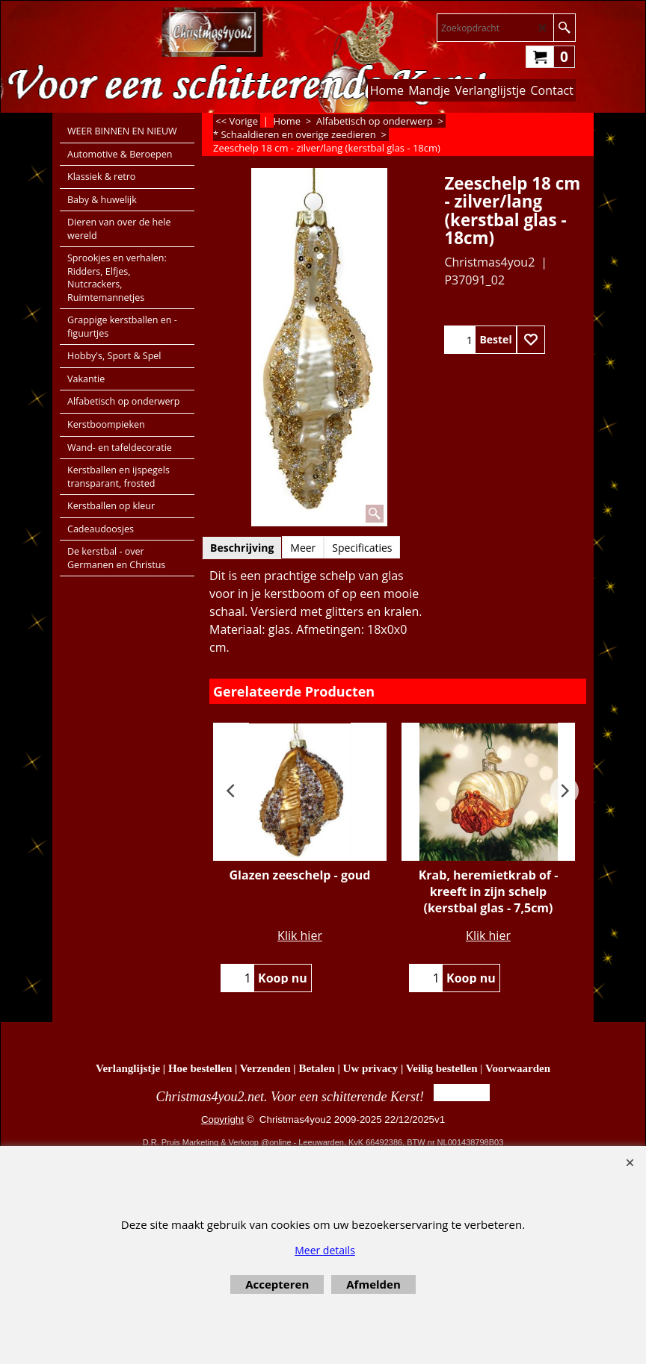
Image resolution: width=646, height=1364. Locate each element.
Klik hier (299, 935)
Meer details (325, 1250)
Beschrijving (242, 548)
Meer (303, 548)
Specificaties (362, 548)
